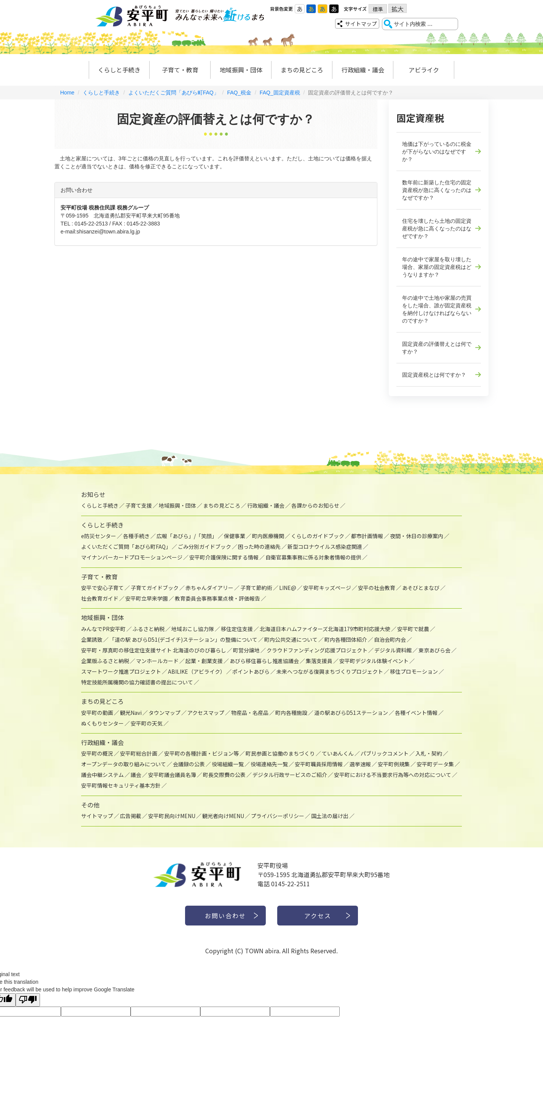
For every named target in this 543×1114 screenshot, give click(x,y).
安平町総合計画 (138, 753)
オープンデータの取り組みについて (123, 764)
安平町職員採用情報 (319, 764)
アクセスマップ (205, 712)
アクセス (317, 915)
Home (67, 93)
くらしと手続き (119, 69)
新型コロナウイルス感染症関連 (324, 546)
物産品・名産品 (249, 712)
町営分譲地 (246, 650)
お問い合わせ (225, 915)
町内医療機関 (268, 536)
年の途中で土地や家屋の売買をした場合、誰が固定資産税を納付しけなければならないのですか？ (436, 309)
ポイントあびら (251, 671)
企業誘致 (91, 639)
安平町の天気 (147, 723)
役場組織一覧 (228, 764)
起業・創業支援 (204, 661)
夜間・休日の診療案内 (416, 536)
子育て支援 (138, 505)
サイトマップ (361, 23)
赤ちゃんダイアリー (209, 587)
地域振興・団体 (241, 69)
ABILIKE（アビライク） (196, 671)
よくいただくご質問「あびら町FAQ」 (173, 93)
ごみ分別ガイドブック (204, 546)
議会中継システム (102, 774)
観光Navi (131, 712)
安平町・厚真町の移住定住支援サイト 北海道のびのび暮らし (153, 650)
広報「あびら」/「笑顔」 (187, 536)
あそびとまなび (420, 587)
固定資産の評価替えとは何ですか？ (436, 348)
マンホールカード (157, 661)
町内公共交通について (291, 639)
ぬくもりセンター (102, 723)
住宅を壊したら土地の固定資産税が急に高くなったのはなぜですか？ (436, 228)
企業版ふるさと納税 (105, 661)
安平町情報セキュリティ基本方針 (121, 785)
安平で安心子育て (102, 587)
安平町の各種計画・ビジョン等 (201, 753)
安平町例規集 (394, 764)
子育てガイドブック (155, 587)
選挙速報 (360, 764)
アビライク (424, 69)
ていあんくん (338, 753)
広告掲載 (130, 816)
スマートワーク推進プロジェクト (121, 671)
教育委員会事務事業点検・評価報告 (217, 598)
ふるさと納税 (148, 629)
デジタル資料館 (393, 650)
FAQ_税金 (239, 93)
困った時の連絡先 (259, 546)
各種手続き (136, 536)
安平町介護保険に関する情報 (224, 557)
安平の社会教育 (376, 587)
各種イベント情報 (416, 712)
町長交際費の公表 (224, 774)
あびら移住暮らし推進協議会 (264, 661)
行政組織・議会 (363, 69)
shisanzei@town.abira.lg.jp (108, 232)
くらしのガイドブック (317, 536)
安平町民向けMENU (171, 816)
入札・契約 (428, 753)
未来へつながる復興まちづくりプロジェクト (329, 671)
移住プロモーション (414, 671)
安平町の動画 (97, 712)
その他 (90, 804)
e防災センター (98, 536)
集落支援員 (319, 661)
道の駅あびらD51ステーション (351, 712)
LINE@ (287, 587)
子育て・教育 (180, 69)
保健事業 (234, 536)
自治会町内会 (390, 639)
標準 (377, 9)
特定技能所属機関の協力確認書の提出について (137, 682)
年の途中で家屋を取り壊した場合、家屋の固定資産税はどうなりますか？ (436, 267)
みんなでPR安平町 (103, 629)
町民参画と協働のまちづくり (280, 753)
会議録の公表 (189, 764)
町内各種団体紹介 (345, 639)
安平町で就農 (413, 629)
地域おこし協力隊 (192, 629)
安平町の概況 (97, 753)
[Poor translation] (28, 1000)
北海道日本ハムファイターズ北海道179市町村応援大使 (325, 629)
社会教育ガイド (99, 598)
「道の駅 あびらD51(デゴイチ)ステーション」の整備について (183, 639)
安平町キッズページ (327, 587)
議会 (136, 774)
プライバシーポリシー (277, 816)
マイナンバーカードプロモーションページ (131, 557)
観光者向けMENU (223, 816)
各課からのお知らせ (315, 505)
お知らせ (93, 494)
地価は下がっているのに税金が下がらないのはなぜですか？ (436, 151)
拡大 (397, 8)
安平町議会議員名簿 (172, 774)
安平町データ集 (435, 764)
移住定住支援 (237, 629)
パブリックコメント (385, 753)
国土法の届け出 (329, 816)
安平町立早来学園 (146, 598)
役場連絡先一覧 (269, 764)
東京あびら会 (434, 650)
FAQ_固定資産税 (280, 93)
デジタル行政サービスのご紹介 (289, 774)
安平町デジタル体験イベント (374, 661)
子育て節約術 (256, 587)
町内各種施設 (291, 712)
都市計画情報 (367, 536)
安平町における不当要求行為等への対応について (392, 774)
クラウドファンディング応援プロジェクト (317, 650)
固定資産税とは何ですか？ (434, 375)
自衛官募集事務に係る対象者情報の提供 (313, 557)
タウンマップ (164, 712)
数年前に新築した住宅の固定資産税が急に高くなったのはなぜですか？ (436, 190)
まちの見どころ (302, 69)
